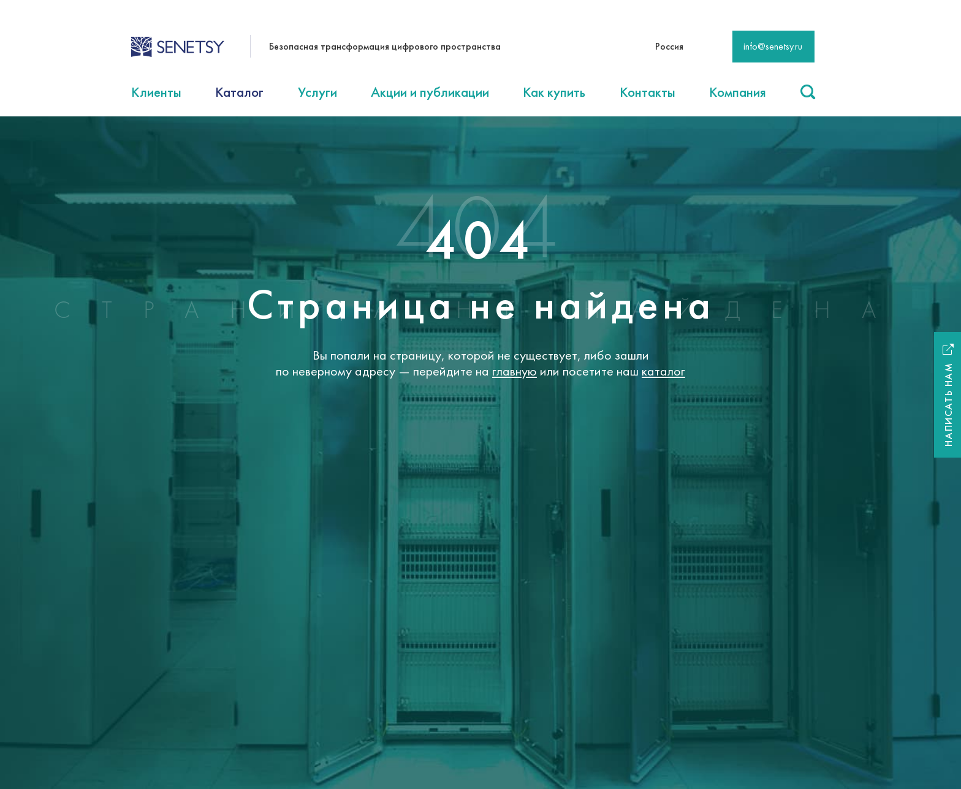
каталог (663, 371)
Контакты (647, 92)
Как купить (554, 92)
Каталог (239, 92)
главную (514, 371)
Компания (737, 92)
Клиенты (156, 92)
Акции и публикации (430, 92)
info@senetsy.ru (772, 46)
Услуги (317, 92)
